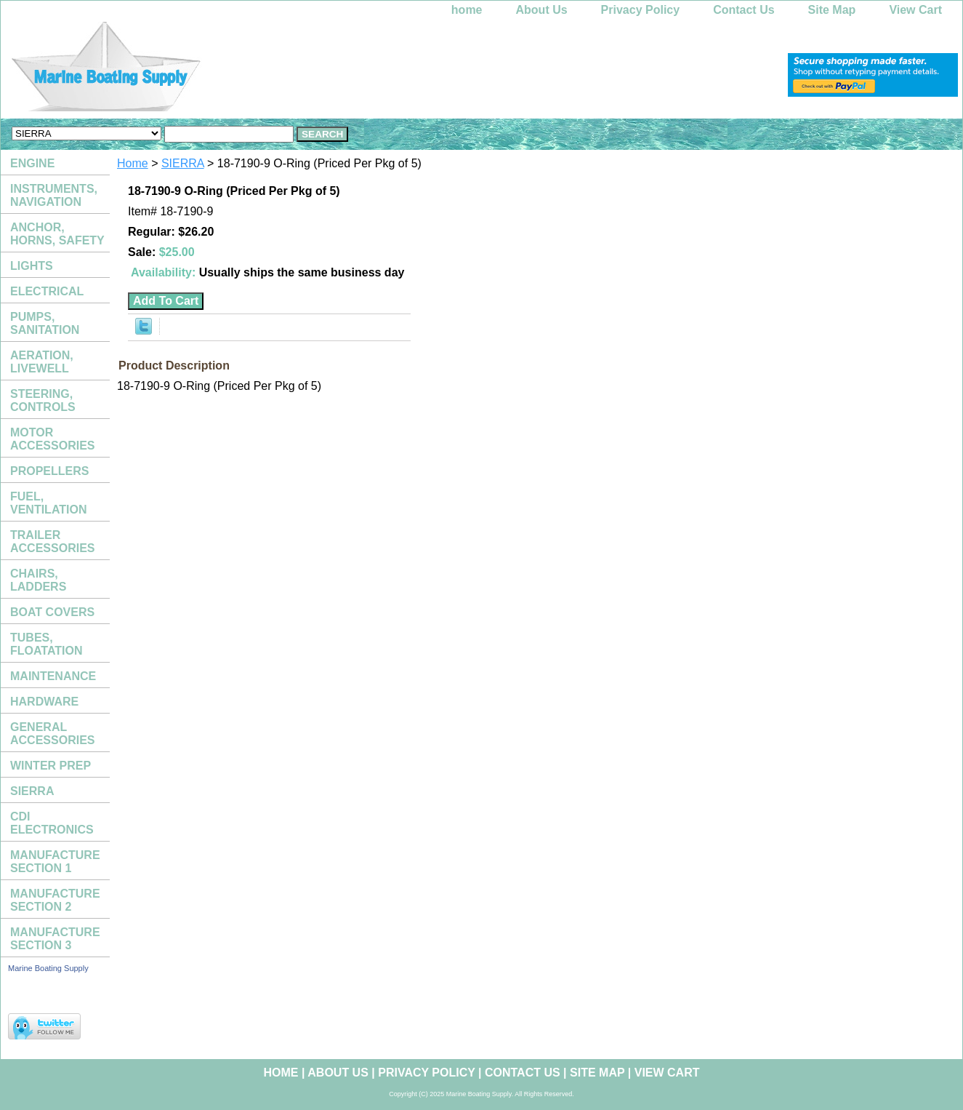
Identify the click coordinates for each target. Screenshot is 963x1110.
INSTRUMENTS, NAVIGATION (53, 195)
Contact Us (743, 10)
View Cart (915, 10)
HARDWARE (44, 701)
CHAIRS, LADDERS (38, 580)
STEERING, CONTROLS (43, 400)
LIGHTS (31, 266)
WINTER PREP (50, 765)
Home (132, 163)
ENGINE (32, 163)
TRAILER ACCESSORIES (52, 541)
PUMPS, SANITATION (44, 323)
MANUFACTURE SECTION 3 (55, 938)
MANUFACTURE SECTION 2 (55, 900)
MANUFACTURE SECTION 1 (55, 861)
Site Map (832, 10)
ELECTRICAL (47, 291)
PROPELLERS (49, 471)
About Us (542, 10)
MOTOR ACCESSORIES (52, 439)
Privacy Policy (640, 10)
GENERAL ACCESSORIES (52, 733)
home (467, 10)
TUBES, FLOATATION (46, 644)
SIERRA (182, 163)
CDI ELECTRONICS (52, 823)
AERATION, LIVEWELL (41, 362)
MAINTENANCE (53, 676)
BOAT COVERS (52, 612)
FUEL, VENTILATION (48, 503)
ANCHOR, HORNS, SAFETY (57, 234)
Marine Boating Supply (48, 968)
